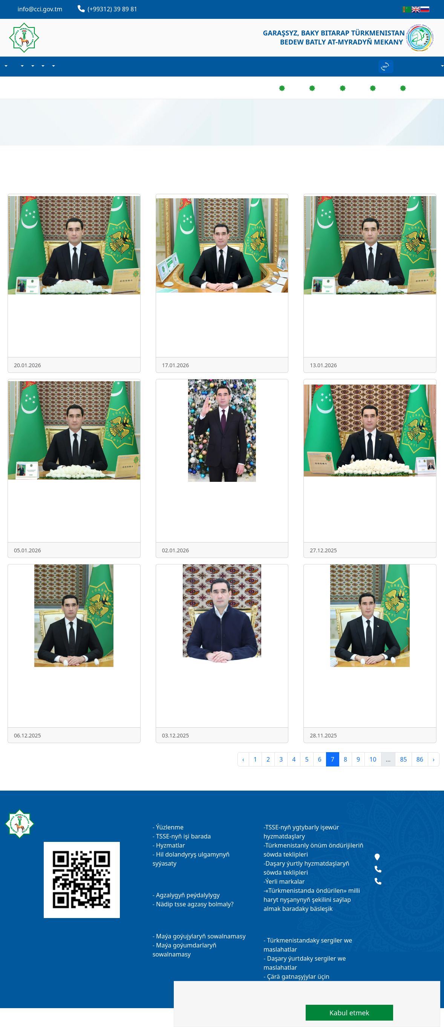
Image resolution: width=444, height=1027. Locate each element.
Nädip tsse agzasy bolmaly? (195, 904)
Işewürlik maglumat (32, 67)
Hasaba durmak (441, 66)
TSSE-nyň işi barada (183, 836)
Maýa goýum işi (42, 67)
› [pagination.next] (434, 759)
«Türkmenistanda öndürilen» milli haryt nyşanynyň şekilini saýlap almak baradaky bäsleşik (311, 899)
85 (403, 759)
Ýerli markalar (285, 881)
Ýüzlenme (170, 827)
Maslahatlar (407, 824)
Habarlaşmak (67, 67)
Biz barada (5, 67)
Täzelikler (14, 67)
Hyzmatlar (170, 845)
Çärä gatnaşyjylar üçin (297, 976)
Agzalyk (22, 67)
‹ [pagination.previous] (243, 759)
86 (419, 759)
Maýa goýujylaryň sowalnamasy (201, 936)
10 (372, 759)
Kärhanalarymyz (61, 67)
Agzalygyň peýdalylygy (188, 895)
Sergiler (52, 67)
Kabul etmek (349, 1012)
